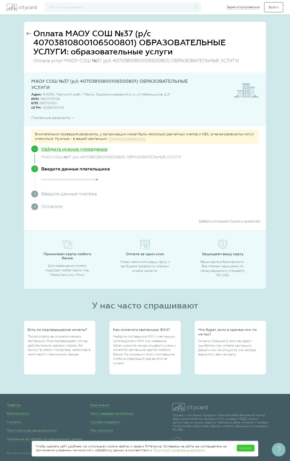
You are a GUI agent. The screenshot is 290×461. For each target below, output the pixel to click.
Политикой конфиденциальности (179, 450)
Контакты (14, 422)
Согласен (245, 448)
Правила (13, 405)
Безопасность (18, 413)
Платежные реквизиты (50, 118)
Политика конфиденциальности (32, 430)
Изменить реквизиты (127, 138)
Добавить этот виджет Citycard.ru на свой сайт (230, 221)
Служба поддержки (105, 422)
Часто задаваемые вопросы (112, 413)
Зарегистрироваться (243, 7)
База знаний (100, 405)
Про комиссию (101, 430)
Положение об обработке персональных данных (45, 439)
